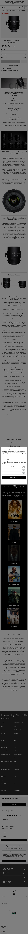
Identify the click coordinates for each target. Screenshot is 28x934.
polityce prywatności (16, 455)
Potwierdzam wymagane (14, 480)
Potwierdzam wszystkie (14, 477)
